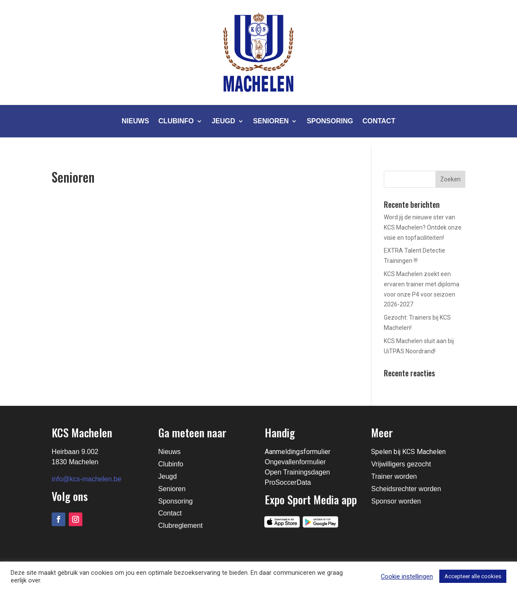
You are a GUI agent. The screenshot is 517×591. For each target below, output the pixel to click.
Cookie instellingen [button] (407, 576)
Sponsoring (330, 121)
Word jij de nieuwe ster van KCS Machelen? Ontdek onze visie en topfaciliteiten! (423, 227)
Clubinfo (176, 121)
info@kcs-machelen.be (86, 479)
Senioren (271, 121)
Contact (378, 121)
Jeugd (223, 121)
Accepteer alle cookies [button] (472, 576)
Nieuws (135, 121)
